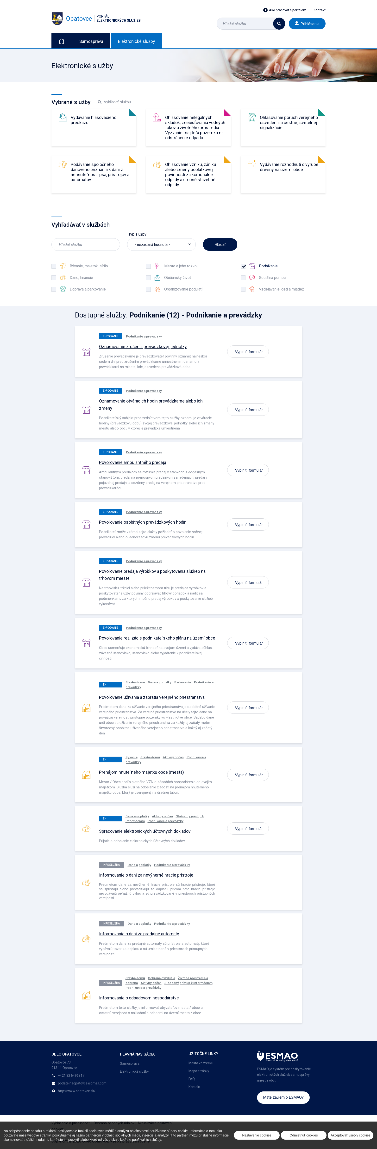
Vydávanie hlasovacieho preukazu (93, 120)
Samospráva (91, 41)
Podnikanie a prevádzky (144, 336)
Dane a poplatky (159, 682)
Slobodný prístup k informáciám (188, 983)
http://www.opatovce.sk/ (76, 1091)
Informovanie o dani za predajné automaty (139, 933)
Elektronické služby (136, 41)
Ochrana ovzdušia (161, 978)
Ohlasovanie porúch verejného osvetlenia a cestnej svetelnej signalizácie (289, 122)
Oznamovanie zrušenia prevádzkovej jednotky (143, 346)
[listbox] (161, 244)
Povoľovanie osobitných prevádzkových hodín (143, 522)
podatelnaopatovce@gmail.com (82, 1083)
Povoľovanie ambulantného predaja (132, 462)
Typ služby (137, 234)
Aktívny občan (173, 757)
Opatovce (96, 18)
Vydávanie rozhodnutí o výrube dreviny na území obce (289, 167)
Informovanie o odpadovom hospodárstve (139, 997)
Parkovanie (182, 682)
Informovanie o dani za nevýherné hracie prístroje (146, 875)
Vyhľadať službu (114, 102)
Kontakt (320, 10)
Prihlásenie (307, 23)
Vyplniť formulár (249, 351)
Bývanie (132, 757)
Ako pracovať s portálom (284, 10)
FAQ (191, 1079)
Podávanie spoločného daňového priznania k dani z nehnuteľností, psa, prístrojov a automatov (100, 172)
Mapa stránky (198, 1071)
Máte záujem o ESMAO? (283, 1097)
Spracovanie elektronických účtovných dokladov (145, 831)
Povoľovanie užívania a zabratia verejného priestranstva (152, 697)
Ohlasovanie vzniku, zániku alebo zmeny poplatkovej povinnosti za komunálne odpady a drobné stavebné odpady (190, 174)
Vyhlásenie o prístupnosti (70, 1123)
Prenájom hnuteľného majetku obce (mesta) (141, 772)
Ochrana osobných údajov (114, 1123)
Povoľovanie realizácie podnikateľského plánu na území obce (157, 638)
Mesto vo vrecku (200, 1063)
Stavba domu (135, 682)
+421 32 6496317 (71, 1075)
